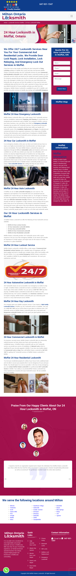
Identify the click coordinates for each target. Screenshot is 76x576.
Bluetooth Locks (44, 545)
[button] (24, 426)
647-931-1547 (46, 4)
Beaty (58, 512)
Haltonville (36, 508)
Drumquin (36, 512)
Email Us (57, 538)
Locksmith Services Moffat (16, 23)
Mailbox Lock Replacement (45, 553)
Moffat (12, 517)
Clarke (35, 517)
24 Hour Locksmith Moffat (32, 23)
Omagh (12, 516)
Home (5, 23)
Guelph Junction (38, 510)
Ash (58, 514)
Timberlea (13, 508)
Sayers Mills (13, 512)
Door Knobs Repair (33, 567)
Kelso (11, 519)
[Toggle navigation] (71, 16)
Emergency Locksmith (40, 123)
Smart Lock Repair (33, 561)
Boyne (58, 508)
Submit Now (62, 89)
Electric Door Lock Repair (32, 555)
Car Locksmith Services (15, 164)
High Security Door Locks (33, 543)
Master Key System (33, 549)
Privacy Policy (43, 539)
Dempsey (36, 514)
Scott (11, 510)
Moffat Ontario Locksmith (37, 573)
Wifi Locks (44, 549)
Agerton (59, 516)
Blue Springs (60, 510)
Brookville (59, 506)
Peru (11, 514)
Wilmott (12, 506)
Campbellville (37, 519)
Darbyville (36, 516)
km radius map (61, 121)
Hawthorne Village (38, 506)
